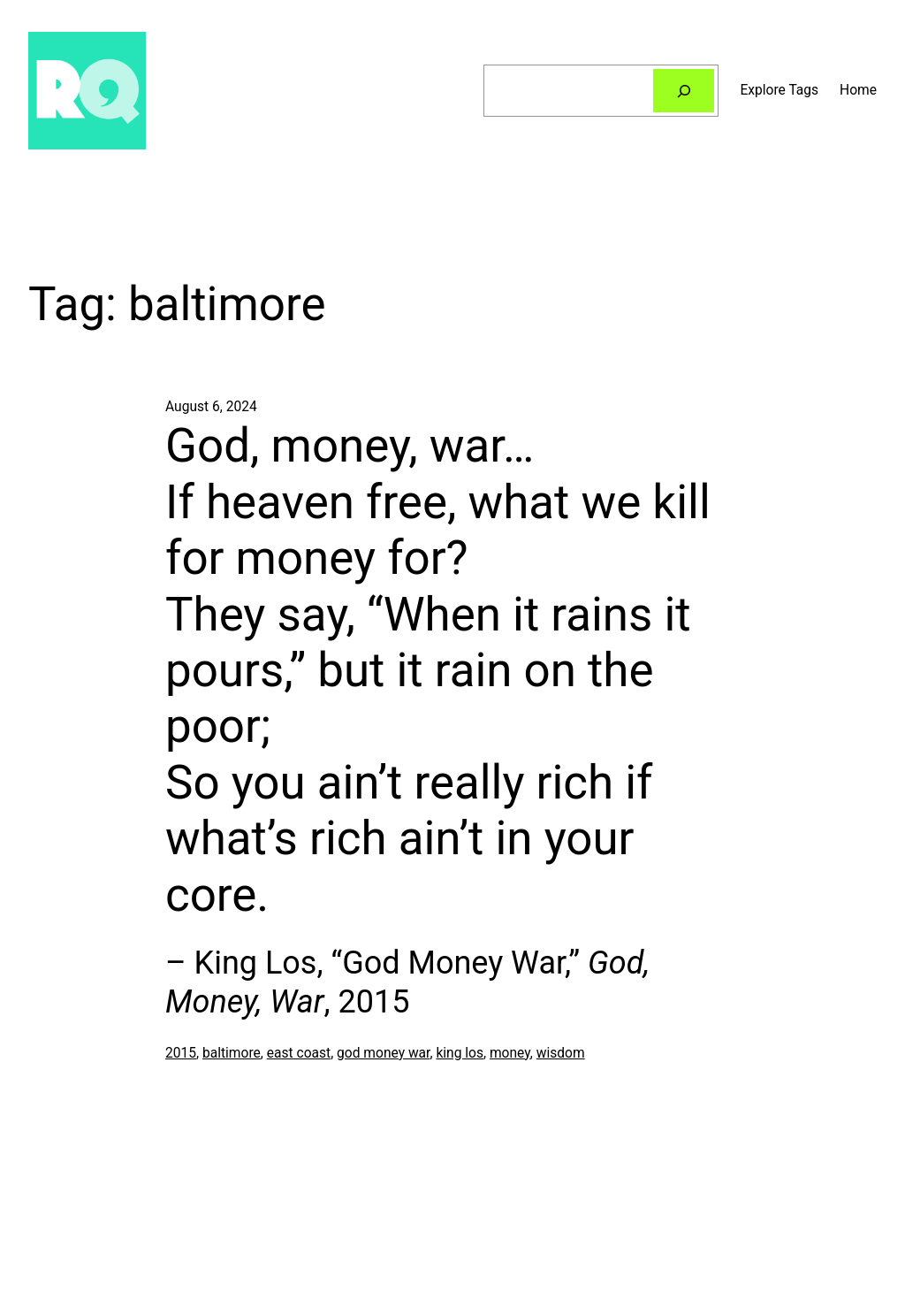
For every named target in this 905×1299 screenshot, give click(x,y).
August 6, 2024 (211, 407)
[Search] (684, 90)
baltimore (231, 1053)
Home (858, 90)
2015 (180, 1053)
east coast (299, 1053)
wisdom (560, 1053)
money (510, 1053)
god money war (383, 1053)
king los (459, 1053)
